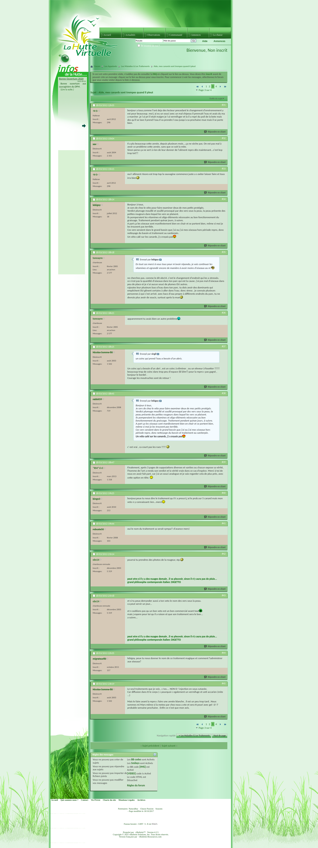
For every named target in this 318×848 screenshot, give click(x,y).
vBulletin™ (140, 832)
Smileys (135, 763)
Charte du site (109, 800)
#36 (224, 312)
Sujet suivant (168, 745)
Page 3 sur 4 (205, 90)
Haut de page (220, 735)
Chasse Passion (146, 809)
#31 (224, 104)
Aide (204, 41)
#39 (224, 462)
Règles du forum (136, 785)
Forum (97, 66)
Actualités (130, 34)
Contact (84, 800)
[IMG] (142, 766)
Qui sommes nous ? (69, 800)
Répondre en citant (215, 131)
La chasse (217, 34)
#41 (224, 523)
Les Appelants (110, 66)
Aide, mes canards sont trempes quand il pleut (126, 92)
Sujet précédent (150, 745)
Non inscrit (217, 50)
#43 (224, 595)
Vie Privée (95, 800)
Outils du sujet (215, 98)
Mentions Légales (126, 800)
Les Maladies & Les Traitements (135, 66)
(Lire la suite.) (67, 89)
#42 (224, 553)
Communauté (175, 34)
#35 (224, 252)
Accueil (107, 34)
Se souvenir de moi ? (149, 46)
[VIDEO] (131, 773)
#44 (224, 652)
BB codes (136, 759)
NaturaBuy (133, 809)
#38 (224, 393)
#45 (224, 683)
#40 (224, 492)
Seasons (159, 809)
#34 (224, 199)
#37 (224, 346)
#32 (224, 138)
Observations (153, 34)
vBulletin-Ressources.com (150, 837)
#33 (224, 168)
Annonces (196, 34)
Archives (141, 800)
